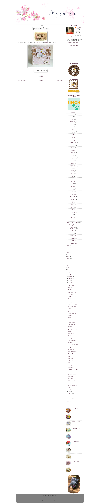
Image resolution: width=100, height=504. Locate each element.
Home (41, 80)
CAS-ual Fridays (73, 142)
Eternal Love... (71, 363)
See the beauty (71, 358)
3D (72, 116)
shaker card (72, 220)
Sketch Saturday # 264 (73, 319)
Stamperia (73, 227)
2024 (68, 248)
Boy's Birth (70, 289)
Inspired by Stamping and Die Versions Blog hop (76, 422)
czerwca (70, 282)
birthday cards (73, 131)
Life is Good (70, 338)
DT (72, 160)
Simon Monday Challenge (72, 222)
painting (73, 207)
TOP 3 (69, 298)
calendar (73, 134)
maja (69, 391)
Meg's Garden (73, 194)
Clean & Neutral (71, 324)
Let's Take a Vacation (76, 434)
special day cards (73, 224)
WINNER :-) (70, 362)
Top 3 (69, 355)
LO (73, 189)
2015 (68, 265)
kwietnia (70, 393)
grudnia (70, 271)
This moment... (71, 349)
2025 (68, 247)
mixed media (72, 196)
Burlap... (70, 383)
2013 (68, 269)
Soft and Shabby (71, 381)
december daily (73, 157)
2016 (68, 263)
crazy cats (73, 152)
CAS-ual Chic (73, 140)
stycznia (70, 398)
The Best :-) (70, 287)
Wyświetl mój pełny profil (73, 42)
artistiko (73, 124)
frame (73, 171)
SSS (72, 225)
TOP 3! (69, 335)
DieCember (72, 158)
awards (42, 76)
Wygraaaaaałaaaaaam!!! (73, 351)
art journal (73, 122)
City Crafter (39, 42)
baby (73, 129)
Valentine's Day (73, 232)
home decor (72, 175)
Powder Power (76, 468)
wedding (72, 240)
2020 (68, 256)
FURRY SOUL (76, 408)
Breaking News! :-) (72, 380)
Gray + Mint (70, 294)
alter (73, 119)
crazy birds (73, 150)
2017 (68, 261)
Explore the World (76, 428)
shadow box (73, 219)
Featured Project (71, 328)
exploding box (73, 166)
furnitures (73, 173)
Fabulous (76, 415)
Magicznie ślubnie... (72, 306)
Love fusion (70, 360)
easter (73, 162)
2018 (68, 260)
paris (73, 209)
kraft (73, 183)
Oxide (72, 206)
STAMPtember (73, 228)
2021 (68, 254)
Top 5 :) (69, 389)
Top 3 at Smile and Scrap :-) (74, 329)
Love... (69, 283)
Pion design (72, 210)
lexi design (73, 186)
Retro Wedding (71, 356)
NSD (73, 202)
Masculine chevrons (72, 385)
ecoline (72, 163)
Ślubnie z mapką (71, 322)
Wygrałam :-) (71, 333)
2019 (68, 258)
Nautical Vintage (76, 454)
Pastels (69, 311)
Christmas (73, 145)
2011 (68, 403)
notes (73, 201)
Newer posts (22, 80)
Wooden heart (71, 367)
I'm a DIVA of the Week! (73, 344)
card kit (73, 137)
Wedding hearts (71, 376)
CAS (73, 139)
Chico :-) (73, 144)
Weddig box (70, 378)
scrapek (72, 215)
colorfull (72, 147)
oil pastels (73, 204)
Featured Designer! (72, 296)
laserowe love (73, 184)
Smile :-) (70, 315)
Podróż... (70, 308)
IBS (73, 176)
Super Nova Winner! (72, 304)
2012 (68, 401)
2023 (68, 250)
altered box (72, 121)
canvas (72, 135)
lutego (69, 396)
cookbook (73, 149)
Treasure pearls (71, 342)
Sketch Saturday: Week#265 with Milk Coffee (74, 300)
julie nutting (73, 181)
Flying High (76, 441)
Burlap (46, 42)
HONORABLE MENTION (73, 337)
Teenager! (70, 326)
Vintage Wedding (72, 313)
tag (72, 230)
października (71, 274)
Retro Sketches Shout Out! (73, 292)
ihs (73, 178)
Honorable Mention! (72, 291)
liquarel (73, 188)
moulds (72, 197)
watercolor (72, 238)
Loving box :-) (71, 365)
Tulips (69, 317)
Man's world (70, 320)
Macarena (79, 27)
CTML (73, 155)
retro (73, 214)
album (72, 118)
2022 (68, 252)
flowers (72, 170)
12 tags (73, 114)
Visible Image (73, 237)
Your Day (70, 347)
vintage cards (73, 235)
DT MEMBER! (71, 353)
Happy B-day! (71, 285)
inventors (73, 179)
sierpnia (70, 278)
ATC (73, 126)
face (73, 168)
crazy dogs (73, 153)
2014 (68, 267)
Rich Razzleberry (72, 340)
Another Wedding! (72, 374)
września (70, 276)
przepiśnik (73, 212)
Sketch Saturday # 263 (73, 345)
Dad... (69, 387)
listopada (70, 272)
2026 (68, 245)
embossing (72, 165)
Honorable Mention (72, 302)
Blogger (56, 500)
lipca (69, 280)
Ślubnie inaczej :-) (76, 461)
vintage (72, 233)
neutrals (72, 199)
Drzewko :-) (70, 310)
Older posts (59, 80)
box (73, 132)
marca (69, 395)
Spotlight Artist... (71, 371)
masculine (72, 193)
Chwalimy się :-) (71, 372)
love (73, 191)
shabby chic (72, 217)
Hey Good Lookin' (76, 448)
